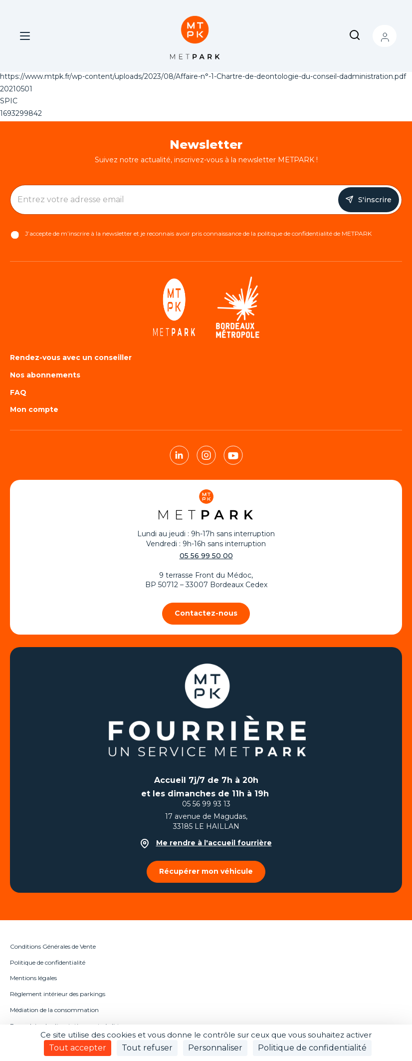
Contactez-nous (206, 613)
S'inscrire (375, 199)
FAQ (18, 392)
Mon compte (385, 36)
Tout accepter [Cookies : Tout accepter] (77, 1048)
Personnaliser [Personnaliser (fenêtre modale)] (215, 1048)
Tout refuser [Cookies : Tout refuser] (147, 1048)
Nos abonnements (45, 374)
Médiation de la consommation (54, 1010)
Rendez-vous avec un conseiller (71, 357)
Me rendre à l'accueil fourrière (206, 843)
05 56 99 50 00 (206, 555)
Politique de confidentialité (47, 962)
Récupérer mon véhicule (206, 871)
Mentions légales (33, 978)
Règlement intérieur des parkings (57, 994)
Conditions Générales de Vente (53, 946)
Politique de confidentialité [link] (312, 1048)
